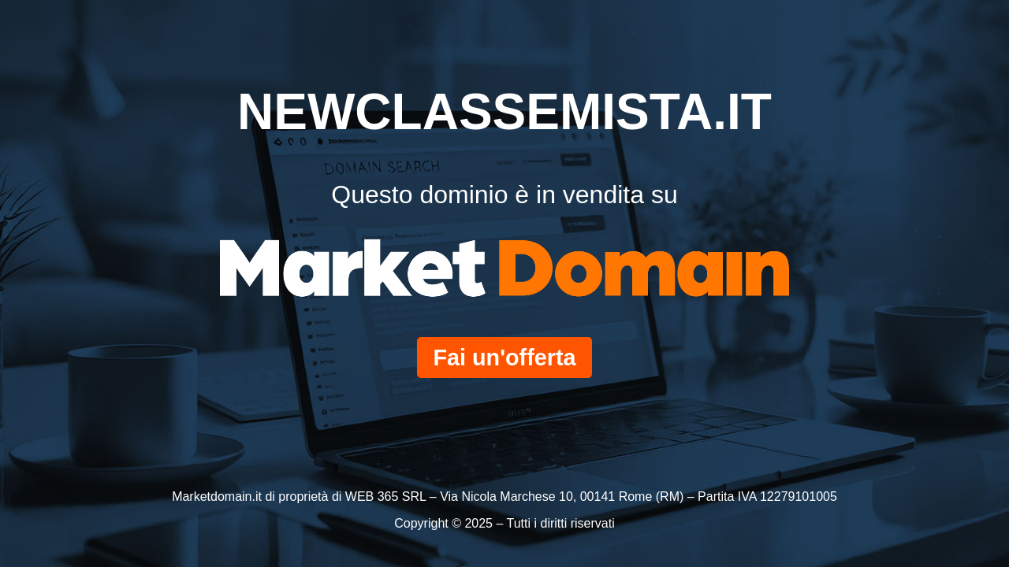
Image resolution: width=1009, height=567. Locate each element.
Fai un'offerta (504, 357)
